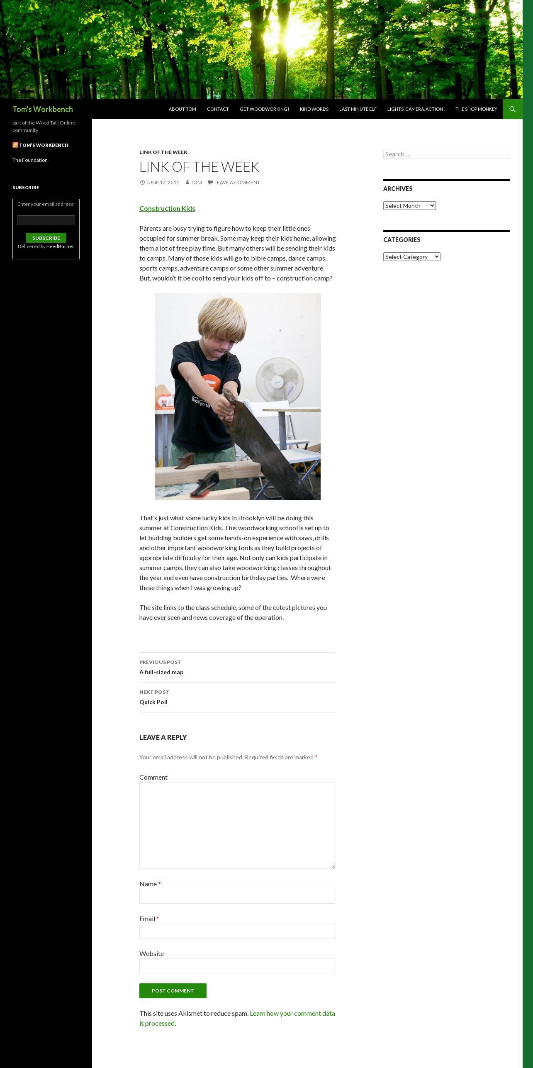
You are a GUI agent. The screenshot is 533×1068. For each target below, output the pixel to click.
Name (150, 884)
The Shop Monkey (476, 109)
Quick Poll (237, 696)
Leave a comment (237, 182)
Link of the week (163, 152)
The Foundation (30, 160)
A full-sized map (237, 666)
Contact (218, 109)
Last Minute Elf (358, 109)
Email (149, 918)
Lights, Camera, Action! (416, 109)
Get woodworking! (264, 109)
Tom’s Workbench (43, 145)
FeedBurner (60, 246)
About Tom (182, 109)
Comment (153, 777)
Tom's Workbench (42, 109)
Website (151, 953)
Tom (196, 182)
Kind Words (314, 109)
